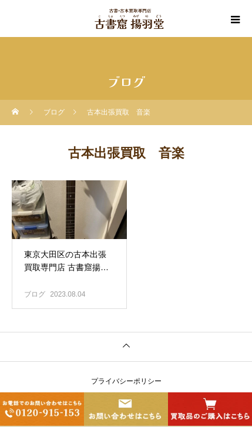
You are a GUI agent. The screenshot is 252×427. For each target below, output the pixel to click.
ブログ (34, 294)
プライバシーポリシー (126, 381)
